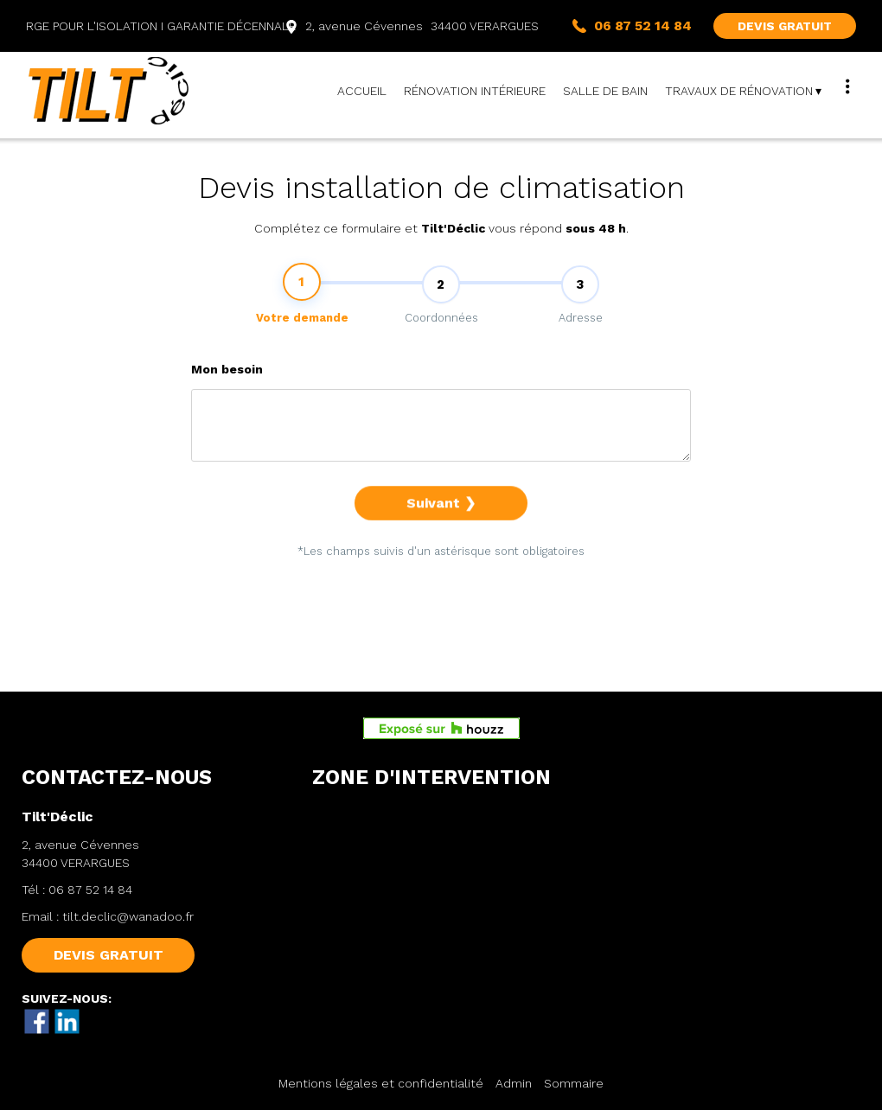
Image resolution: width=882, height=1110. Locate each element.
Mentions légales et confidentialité (380, 1083)
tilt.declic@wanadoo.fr (128, 916)
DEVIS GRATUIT (785, 26)
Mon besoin (227, 392)
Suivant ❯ (441, 525)
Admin (513, 1083)
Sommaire (574, 1083)
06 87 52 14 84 (90, 889)
